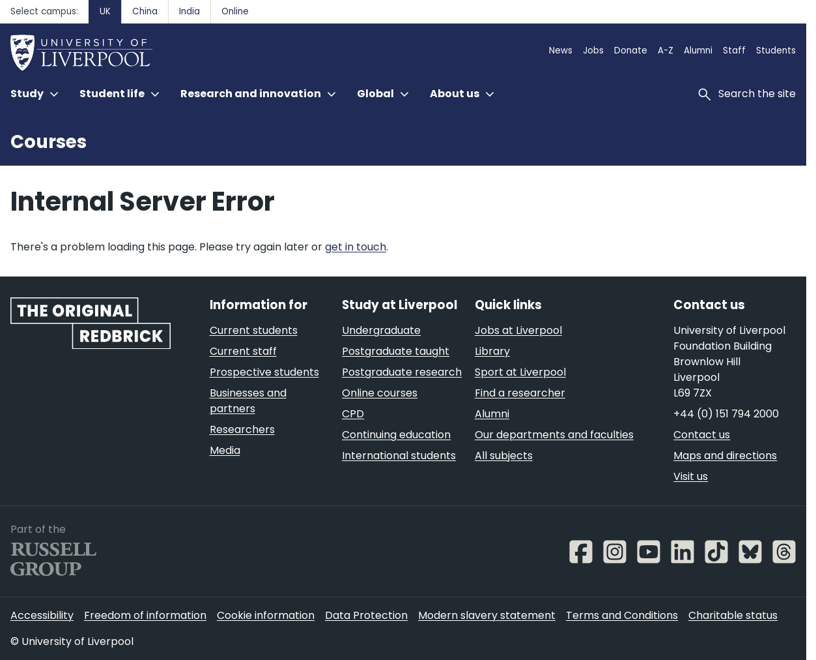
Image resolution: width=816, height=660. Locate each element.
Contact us (701, 434)
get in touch (355, 246)
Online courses (379, 392)
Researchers (242, 429)
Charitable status (733, 615)
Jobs (593, 50)
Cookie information (266, 615)
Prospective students (264, 372)
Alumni (698, 50)
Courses (48, 142)
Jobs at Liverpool (518, 330)
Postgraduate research (402, 372)
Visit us (690, 476)
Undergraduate (381, 330)
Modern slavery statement (487, 615)
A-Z (665, 50)
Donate (630, 50)
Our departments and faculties (554, 434)
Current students (254, 330)
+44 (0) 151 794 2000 (726, 413)
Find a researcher (520, 392)
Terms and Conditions (622, 615)
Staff (734, 50)
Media (225, 450)
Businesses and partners (248, 400)
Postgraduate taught (395, 351)
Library (492, 351)
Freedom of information (145, 615)
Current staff (243, 351)
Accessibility (42, 615)
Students (776, 50)
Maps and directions (725, 455)
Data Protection (366, 615)
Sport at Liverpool (520, 372)
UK (105, 11)
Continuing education (396, 434)
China (145, 11)
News (560, 50)
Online (235, 11)
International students (399, 455)
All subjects (504, 455)
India (189, 11)
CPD (353, 413)
